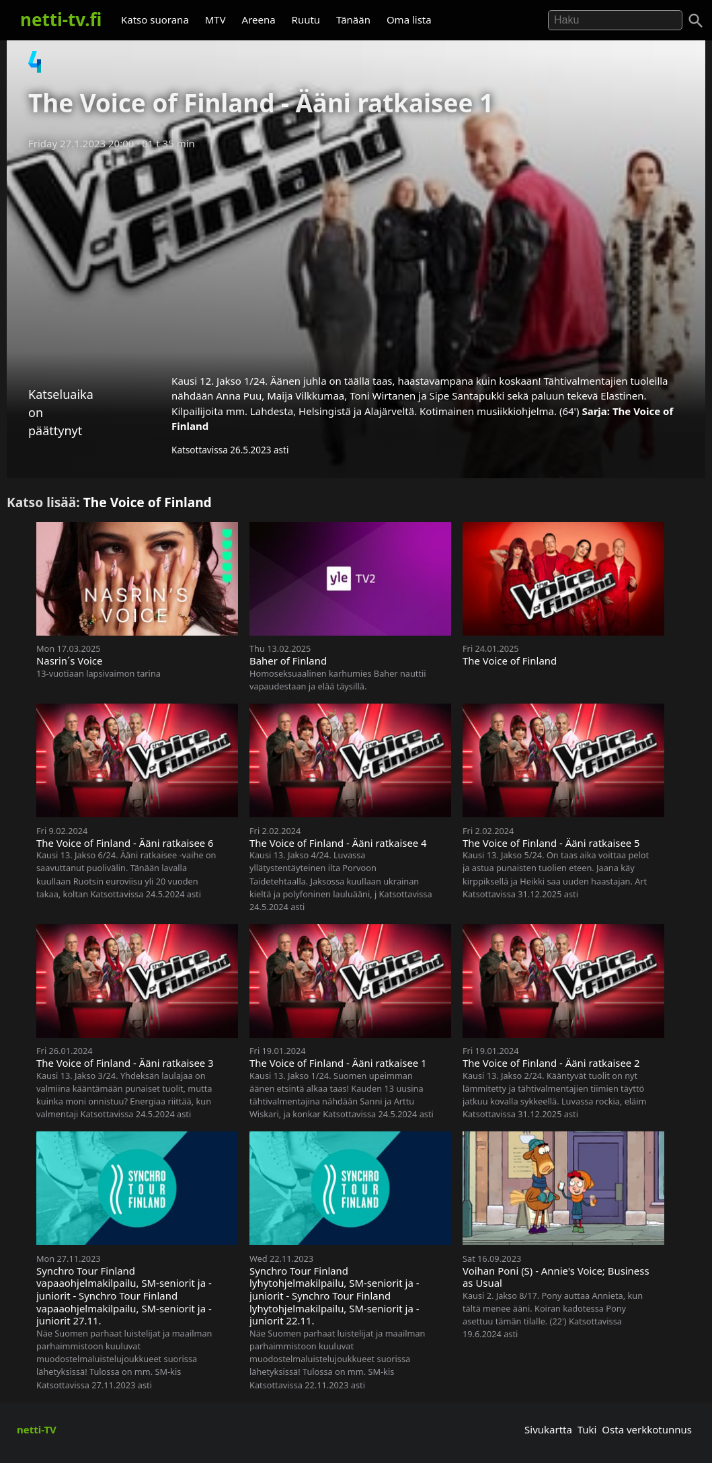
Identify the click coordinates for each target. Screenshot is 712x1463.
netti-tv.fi (61, 19)
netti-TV (36, 1429)
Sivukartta (548, 1429)
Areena (259, 19)
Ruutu (306, 19)
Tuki (587, 1429)
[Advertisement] (356, 257)
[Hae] (615, 20)
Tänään (353, 19)
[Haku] (696, 21)
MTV (215, 19)
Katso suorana (155, 19)
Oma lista (409, 19)
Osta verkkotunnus (647, 1429)
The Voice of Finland (147, 502)
